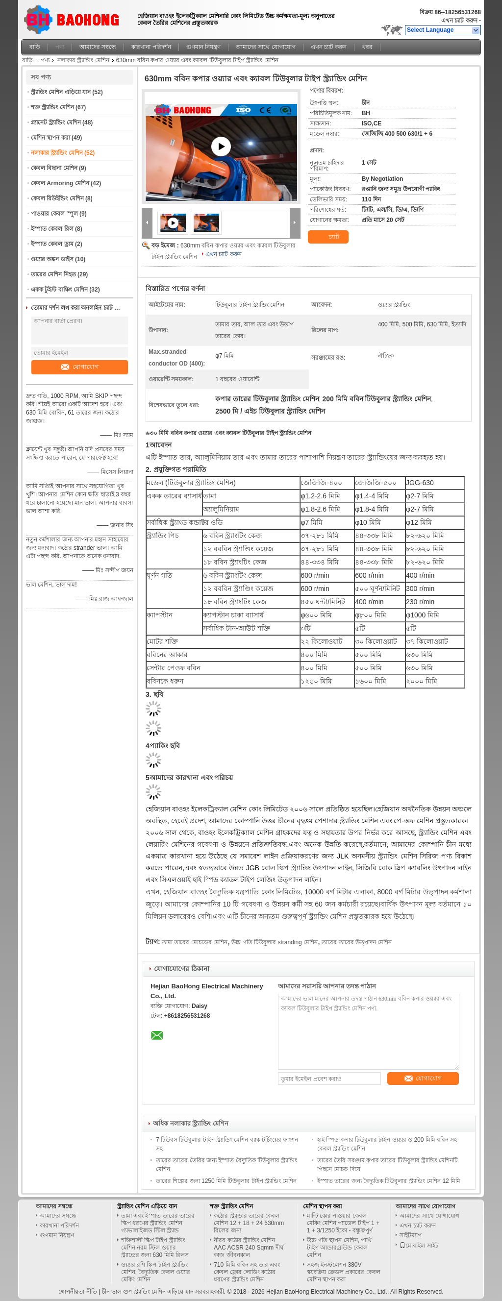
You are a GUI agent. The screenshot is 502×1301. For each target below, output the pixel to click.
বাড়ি (34, 47)
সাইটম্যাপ (411, 1235)
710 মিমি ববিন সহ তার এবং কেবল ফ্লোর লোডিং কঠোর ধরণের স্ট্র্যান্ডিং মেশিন (247, 1272)
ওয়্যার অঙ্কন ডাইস (52, 259)
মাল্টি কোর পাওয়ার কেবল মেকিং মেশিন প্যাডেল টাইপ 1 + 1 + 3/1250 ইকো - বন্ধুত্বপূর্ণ (343, 1223)
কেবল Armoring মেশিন (60, 183)
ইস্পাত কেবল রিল (52, 228)
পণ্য (59, 47)
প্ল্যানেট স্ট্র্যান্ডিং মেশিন (56, 122)
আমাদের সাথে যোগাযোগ (266, 47)
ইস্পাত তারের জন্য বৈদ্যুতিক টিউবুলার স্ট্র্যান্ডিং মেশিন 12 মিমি (388, 1181)
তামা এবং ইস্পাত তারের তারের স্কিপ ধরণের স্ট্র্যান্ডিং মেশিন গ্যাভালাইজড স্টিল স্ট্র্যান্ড (158, 1223)
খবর (367, 47)
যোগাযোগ (80, 366)
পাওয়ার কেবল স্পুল (54, 213)
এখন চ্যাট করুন (459, 20)
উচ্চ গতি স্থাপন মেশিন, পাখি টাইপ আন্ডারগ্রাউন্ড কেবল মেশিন (339, 1247)
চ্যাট (328, 237)
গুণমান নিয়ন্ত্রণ (203, 47)
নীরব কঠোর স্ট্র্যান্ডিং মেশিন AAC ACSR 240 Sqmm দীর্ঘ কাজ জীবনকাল (248, 1247)
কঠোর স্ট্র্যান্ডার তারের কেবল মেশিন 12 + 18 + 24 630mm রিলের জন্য (249, 1223)
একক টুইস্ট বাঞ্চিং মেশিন (59, 289)
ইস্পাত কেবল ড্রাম (52, 244)
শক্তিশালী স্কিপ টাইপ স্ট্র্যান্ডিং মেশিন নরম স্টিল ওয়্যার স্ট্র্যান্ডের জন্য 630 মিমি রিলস (155, 1247)
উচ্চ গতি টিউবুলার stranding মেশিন (274, 942)
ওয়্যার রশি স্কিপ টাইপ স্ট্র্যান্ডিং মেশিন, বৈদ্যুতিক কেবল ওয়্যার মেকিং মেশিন (155, 1272)
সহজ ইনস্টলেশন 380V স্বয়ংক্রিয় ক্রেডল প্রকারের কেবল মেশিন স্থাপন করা (343, 1272)
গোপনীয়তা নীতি (77, 1291)
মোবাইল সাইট (419, 1245)
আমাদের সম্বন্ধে (97, 47)
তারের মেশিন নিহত (53, 274)
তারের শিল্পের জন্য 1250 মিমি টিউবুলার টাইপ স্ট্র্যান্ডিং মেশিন (226, 1181)
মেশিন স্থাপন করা (50, 137)
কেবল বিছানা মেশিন (54, 168)
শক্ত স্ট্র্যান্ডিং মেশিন (52, 107)
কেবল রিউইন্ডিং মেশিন (57, 198)
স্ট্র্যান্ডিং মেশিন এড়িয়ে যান (61, 92)
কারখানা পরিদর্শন (151, 47)
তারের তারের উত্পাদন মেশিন (357, 942)
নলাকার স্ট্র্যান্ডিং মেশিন (83, 60)
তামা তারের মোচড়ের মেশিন (194, 942)
